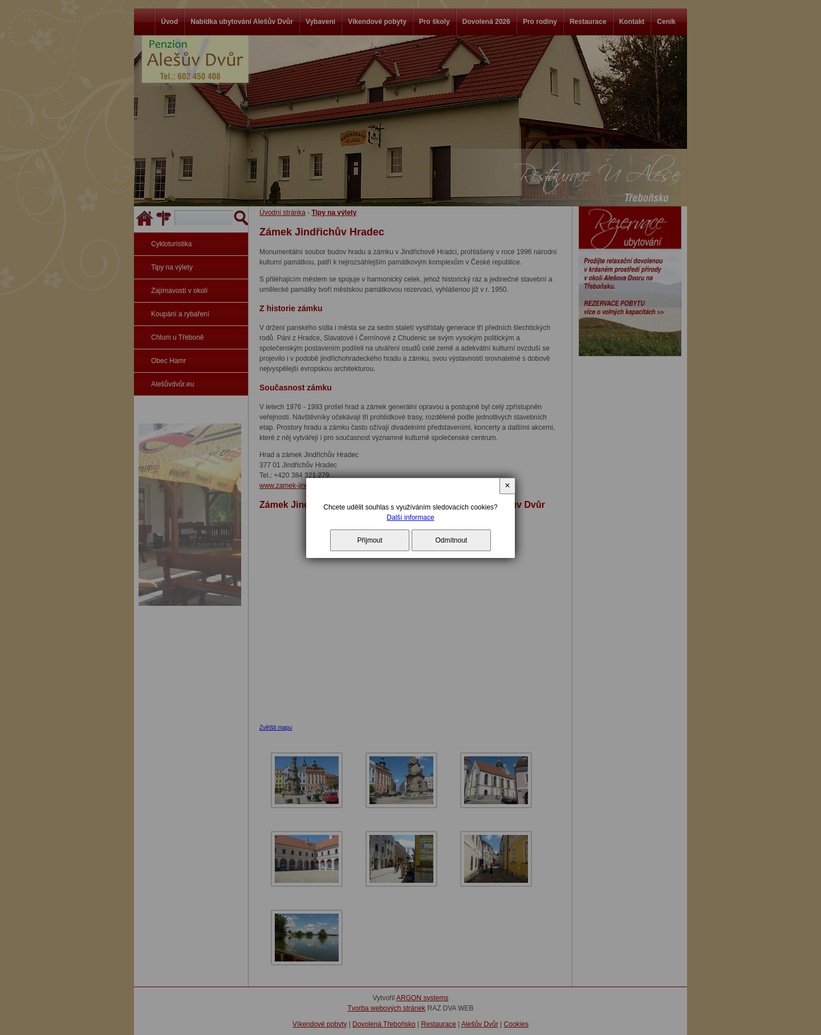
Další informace (410, 517)
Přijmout (370, 540)
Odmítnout (451, 540)
